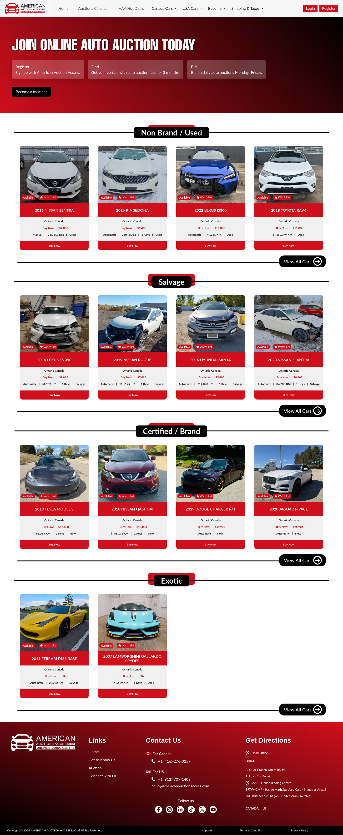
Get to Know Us (102, 759)
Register (329, 8)
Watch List (48, 197)
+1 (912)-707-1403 (171, 779)
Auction (95, 767)
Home (63, 8)
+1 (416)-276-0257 (171, 761)
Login (310, 8)
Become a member (31, 91)
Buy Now (54, 245)
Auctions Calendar (93, 8)
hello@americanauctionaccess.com (180, 786)
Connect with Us (102, 776)
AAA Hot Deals (131, 8)
